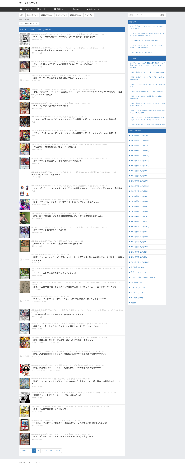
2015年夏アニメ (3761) (139, 222)
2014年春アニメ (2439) (139, 237)
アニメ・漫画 (71, 89)
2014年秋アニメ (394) (139, 232)
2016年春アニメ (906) (139, 206)
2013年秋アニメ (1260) (139, 247)
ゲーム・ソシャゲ (59, 34)
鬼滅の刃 (134, 303)
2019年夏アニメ (75, 15)
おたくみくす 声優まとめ (40, 204)
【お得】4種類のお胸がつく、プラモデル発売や (146, 91)
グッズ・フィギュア (60, 89)
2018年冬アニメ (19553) (140, 161)
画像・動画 (57, 199)
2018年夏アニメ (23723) (140, 156)
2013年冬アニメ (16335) (140, 262)
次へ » (57, 450)
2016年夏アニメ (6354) (139, 201)
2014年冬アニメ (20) (138, 242)
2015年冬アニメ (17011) (140, 227)
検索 (162, 15)
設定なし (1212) (137, 292)
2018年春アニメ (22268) (140, 186)
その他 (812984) (137, 282)
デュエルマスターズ (72, 34)
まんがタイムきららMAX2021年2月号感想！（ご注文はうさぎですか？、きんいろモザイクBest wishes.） (147, 65)
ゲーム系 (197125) (138, 287)
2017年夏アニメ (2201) (139, 176)
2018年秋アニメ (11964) (140, 166)
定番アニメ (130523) (138, 272)
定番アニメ (82, 34)
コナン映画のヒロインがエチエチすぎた (144, 40)
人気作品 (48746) (137, 267)
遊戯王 (56, 337)
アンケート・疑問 (59, 62)
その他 (89, 62)
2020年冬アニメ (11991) (140, 135)
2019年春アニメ (47, 15)
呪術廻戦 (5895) (137, 298)
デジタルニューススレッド (40, 301)
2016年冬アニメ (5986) (139, 211)
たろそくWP (36, 80)
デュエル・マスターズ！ (28, 23)
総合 (22, 15)
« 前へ (24, 450)
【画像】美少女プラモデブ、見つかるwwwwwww (147, 72)
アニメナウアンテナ (29, 3)
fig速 (33, 97)
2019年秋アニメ (61, 15)
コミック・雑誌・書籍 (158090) (143, 277)
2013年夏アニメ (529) (139, 252)
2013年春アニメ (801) (139, 257)
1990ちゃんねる (37, 39)
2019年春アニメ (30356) (140, 140)
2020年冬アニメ (32, 15)
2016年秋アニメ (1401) (139, 196)
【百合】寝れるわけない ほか (140, 52)
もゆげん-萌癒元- (37, 386)
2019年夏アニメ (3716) (139, 145)
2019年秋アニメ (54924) (140, 151)
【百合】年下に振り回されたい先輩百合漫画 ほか (147, 125)
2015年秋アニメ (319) (139, 216)
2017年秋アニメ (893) (139, 171)
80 (51, 450)
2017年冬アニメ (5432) (139, 191)
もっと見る (88, 15)
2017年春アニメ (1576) (139, 181)
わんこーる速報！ (37, 218)
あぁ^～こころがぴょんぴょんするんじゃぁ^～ (47, 342)
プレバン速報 (36, 177)
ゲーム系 (89, 34)
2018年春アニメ (48, 34)
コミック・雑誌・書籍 (87, 337)
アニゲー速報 (36, 289)
